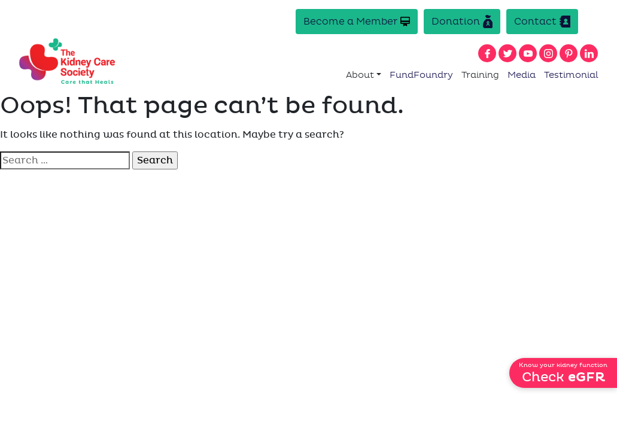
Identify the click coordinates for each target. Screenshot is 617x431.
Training (480, 74)
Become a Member (356, 21)
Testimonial (571, 74)
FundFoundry (421, 74)
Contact (542, 22)
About (360, 74)
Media (521, 74)
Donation (462, 21)
